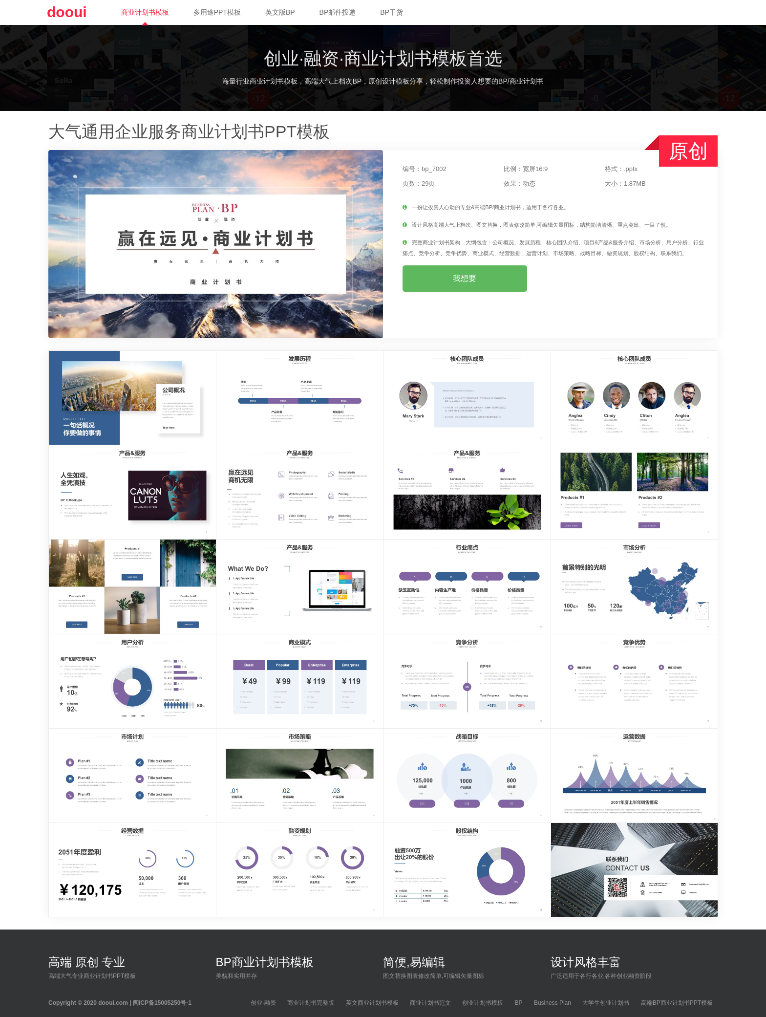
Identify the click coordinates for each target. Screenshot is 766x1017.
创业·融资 (263, 1002)
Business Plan (552, 1002)
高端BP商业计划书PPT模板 (677, 1002)
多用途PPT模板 (217, 12)
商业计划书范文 (430, 1002)
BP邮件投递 (337, 12)
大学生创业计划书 (605, 1002)
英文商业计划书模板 (372, 1002)
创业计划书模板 (482, 1002)
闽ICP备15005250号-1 (162, 1002)
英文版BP (280, 12)
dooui (67, 12)
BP (519, 1002)
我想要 (464, 278)
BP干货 (391, 12)
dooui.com (113, 1002)
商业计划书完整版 (310, 1002)
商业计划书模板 (145, 12)
